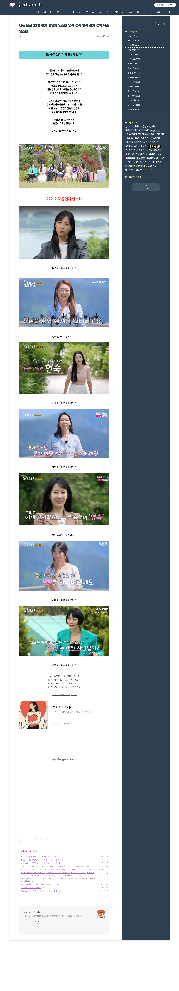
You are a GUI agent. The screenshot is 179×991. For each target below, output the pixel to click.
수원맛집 (157, 138)
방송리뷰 (22, 36)
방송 (100, 12)
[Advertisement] (64, 759)
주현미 (143, 150)
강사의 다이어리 (29, 5)
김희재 (141, 134)
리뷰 (86, 12)
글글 (93, 12)
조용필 (143, 126)
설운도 (137, 146)
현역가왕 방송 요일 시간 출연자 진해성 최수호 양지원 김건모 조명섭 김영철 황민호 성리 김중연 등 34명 (56, 869)
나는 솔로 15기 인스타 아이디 (31, 888)
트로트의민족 (152, 142)
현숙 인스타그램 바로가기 (64, 403)
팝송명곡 (133, 87)
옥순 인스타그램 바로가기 (64, 268)
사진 (144, 12)
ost (144, 142)
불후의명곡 (130, 170)
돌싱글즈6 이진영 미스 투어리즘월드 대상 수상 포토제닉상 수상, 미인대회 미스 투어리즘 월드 (53, 866)
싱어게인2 (159, 134)
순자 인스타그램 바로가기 (64, 600)
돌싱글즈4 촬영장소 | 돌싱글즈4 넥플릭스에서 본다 (38, 884)
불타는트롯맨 (131, 134)
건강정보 (134, 59)
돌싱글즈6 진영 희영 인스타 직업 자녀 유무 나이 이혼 (39, 863)
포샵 (153, 162)
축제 (51, 12)
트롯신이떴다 (138, 162)
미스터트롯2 (144, 130)
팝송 (130, 12)
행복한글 (134, 68)
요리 (123, 12)
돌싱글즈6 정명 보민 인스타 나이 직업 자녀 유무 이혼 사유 (41, 860)
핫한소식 (133, 50)
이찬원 (147, 162)
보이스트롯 (149, 134)
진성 (149, 126)
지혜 (151, 12)
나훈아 (137, 138)
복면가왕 (155, 131)
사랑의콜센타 (154, 146)
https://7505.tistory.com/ (64, 695)
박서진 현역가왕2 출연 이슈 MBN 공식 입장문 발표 (38, 856)
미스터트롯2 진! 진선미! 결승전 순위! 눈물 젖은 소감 (39, 891)
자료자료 (133, 41)
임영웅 (152, 154)
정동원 (159, 162)
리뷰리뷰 (134, 82)
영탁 (136, 130)
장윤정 (149, 166)
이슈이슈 (134, 54)
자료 (44, 12)
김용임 (150, 150)
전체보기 (132, 36)
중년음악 (134, 73)
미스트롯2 (150, 158)
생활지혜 (133, 100)
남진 (138, 150)
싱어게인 (136, 126)
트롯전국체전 (146, 138)
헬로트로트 (130, 158)
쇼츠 (158, 12)
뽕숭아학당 (130, 154)
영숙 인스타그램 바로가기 (64, 535)
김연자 (139, 170)
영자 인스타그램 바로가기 (64, 467)
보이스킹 (129, 142)
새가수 (155, 126)
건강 (72, 12)
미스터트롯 (130, 150)
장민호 (155, 166)
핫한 (58, 12)
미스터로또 (147, 170)
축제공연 (133, 45)
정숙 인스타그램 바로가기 (64, 337)
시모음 (158, 154)
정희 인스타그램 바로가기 (64, 665)
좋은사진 (134, 105)
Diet (79, 12)
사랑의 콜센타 (142, 154)
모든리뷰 (160, 158)
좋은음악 (134, 77)
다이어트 (133, 91)
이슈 (65, 12)
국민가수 (129, 146)
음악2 (115, 12)
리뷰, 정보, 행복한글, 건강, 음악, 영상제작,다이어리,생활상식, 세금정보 (53, 916)
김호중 (128, 162)
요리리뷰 (133, 110)
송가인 (128, 126)
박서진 (143, 146)
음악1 (107, 12)
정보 (137, 12)
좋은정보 (134, 96)
